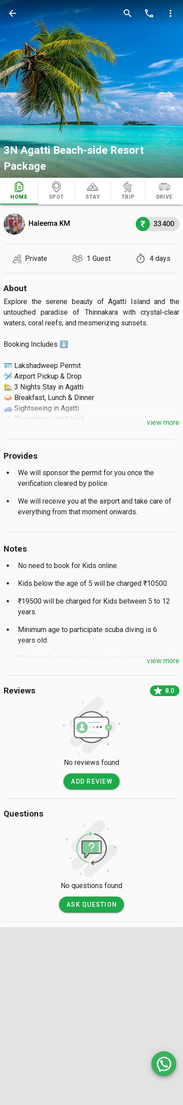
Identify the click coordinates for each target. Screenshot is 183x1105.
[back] (12, 13)
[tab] (19, 191)
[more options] (170, 13)
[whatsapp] (163, 1063)
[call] (149, 13)
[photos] (91, 89)
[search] (127, 13)
